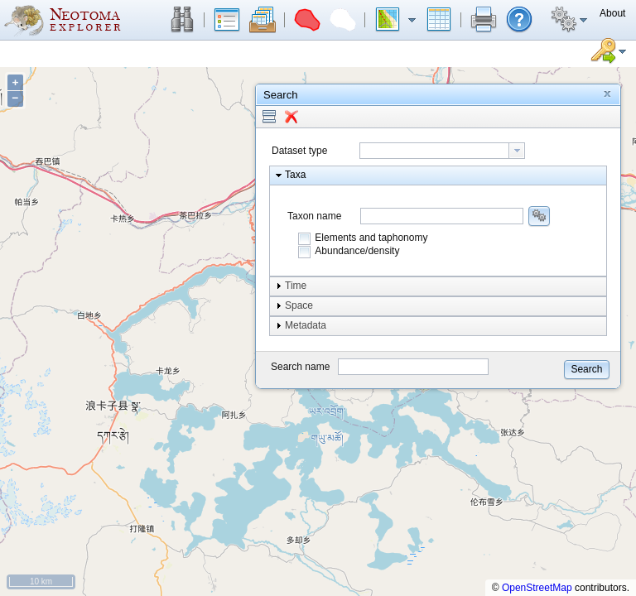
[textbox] (434, 150)
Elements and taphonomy (371, 237)
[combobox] (442, 150)
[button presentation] (516, 150)
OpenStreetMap (537, 588)
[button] (182, 20)
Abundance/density (357, 251)
